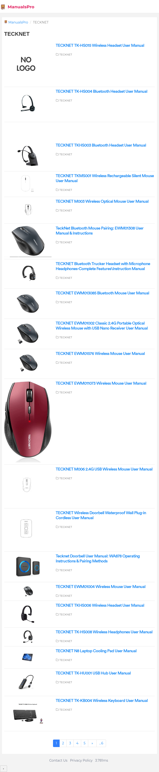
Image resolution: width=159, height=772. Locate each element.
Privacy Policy (81, 760)
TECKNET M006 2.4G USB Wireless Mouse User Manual (104, 469)
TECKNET (65, 54)
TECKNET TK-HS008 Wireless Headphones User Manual (104, 632)
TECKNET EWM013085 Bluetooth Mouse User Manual (102, 293)
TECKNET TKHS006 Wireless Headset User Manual (100, 605)
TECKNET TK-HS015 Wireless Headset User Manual (100, 45)
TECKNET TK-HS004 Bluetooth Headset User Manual (101, 91)
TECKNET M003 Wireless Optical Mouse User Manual (102, 201)
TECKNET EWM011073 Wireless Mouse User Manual (101, 383)
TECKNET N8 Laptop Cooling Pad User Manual (96, 651)
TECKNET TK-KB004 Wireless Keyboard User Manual (102, 701)
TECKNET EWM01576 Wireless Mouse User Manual (100, 354)
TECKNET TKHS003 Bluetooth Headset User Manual (101, 145)
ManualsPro (17, 7)
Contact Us (58, 760)
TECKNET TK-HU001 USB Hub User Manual (93, 673)
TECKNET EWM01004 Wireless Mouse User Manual (100, 587)
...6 (101, 743)
